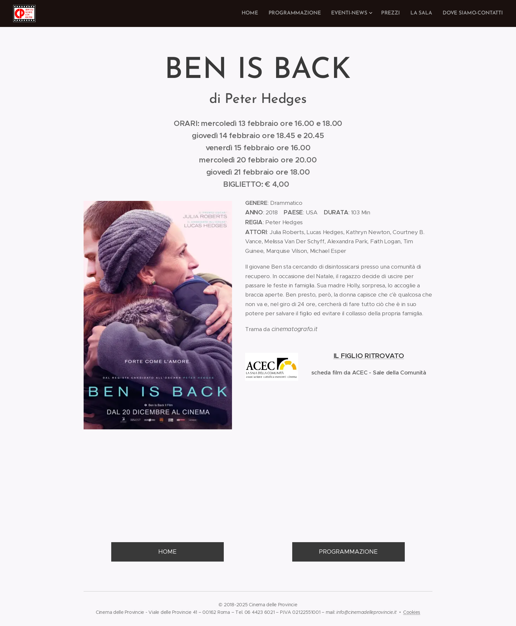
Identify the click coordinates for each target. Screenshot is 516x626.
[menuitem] (256, 13)
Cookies (411, 612)
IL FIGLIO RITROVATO (368, 355)
